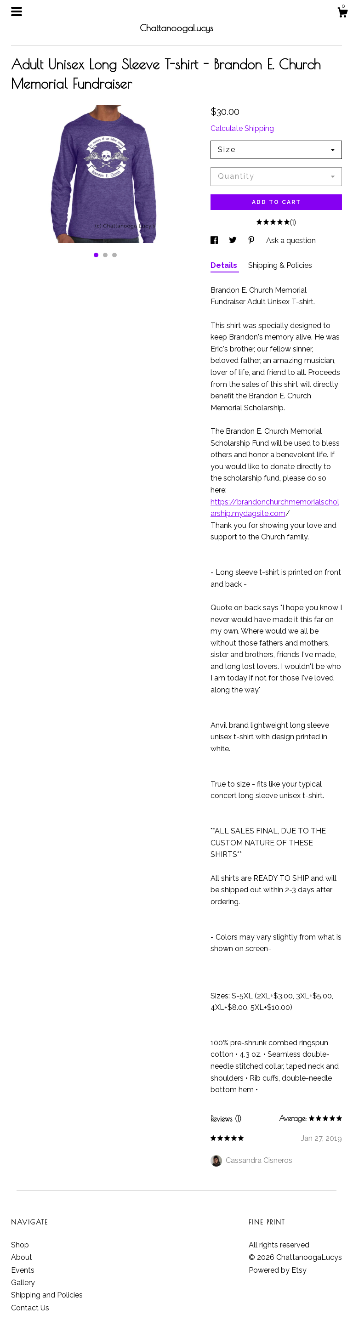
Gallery (23, 1282)
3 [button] (114, 255)
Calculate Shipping (242, 128)
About (21, 1257)
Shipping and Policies (47, 1295)
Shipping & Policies (280, 265)
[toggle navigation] (16, 11)
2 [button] (105, 255)
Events (22, 1270)
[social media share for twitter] (234, 240)
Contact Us (30, 1307)
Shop (20, 1245)
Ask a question (291, 240)
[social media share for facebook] (215, 240)
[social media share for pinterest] (252, 240)
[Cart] (342, 14)
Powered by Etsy (278, 1270)
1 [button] (96, 255)
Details (225, 265)
